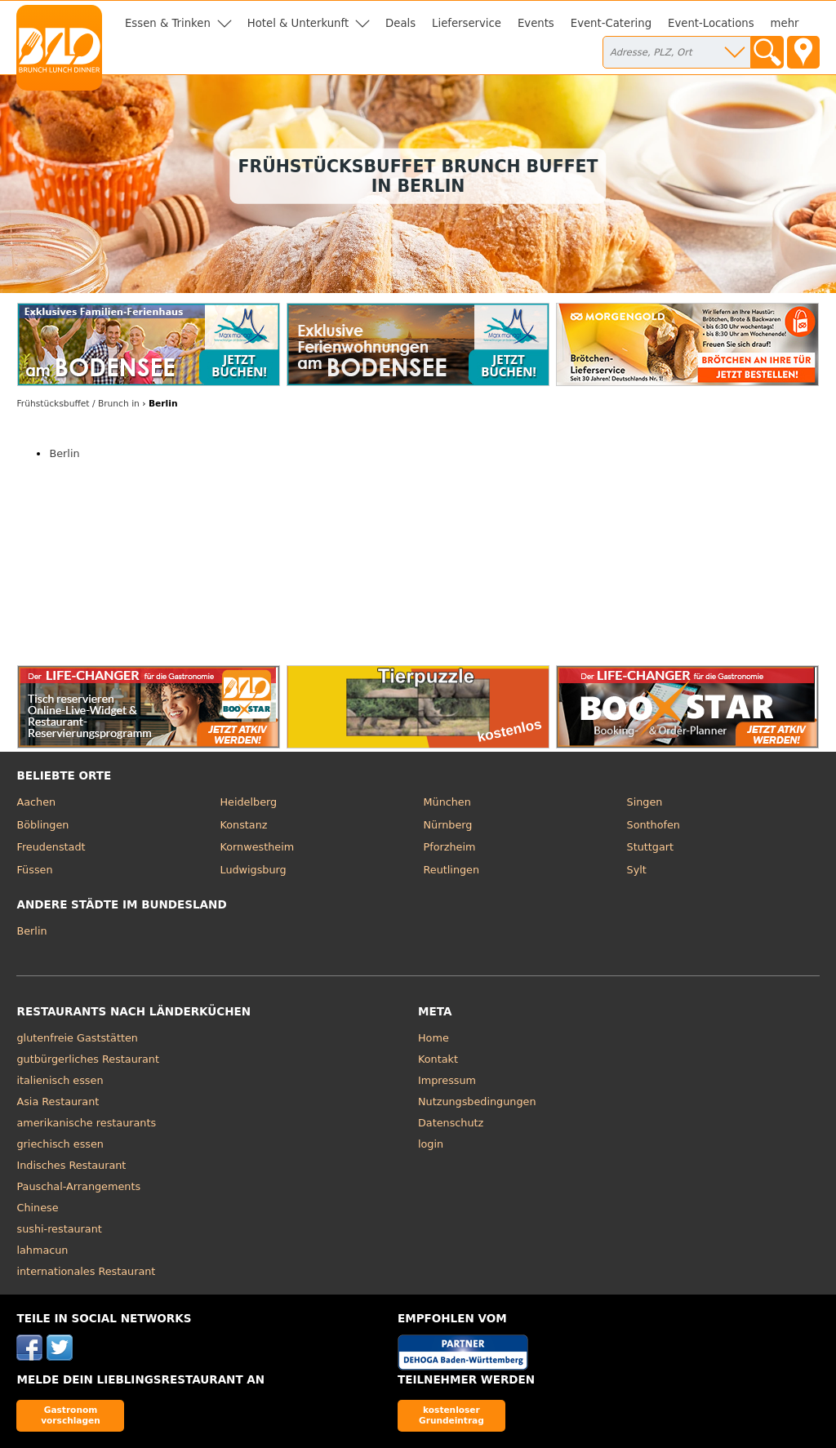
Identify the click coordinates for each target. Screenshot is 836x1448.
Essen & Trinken (168, 23)
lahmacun (42, 1250)
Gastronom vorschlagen (70, 1415)
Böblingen (42, 825)
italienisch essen (59, 1080)
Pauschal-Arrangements (78, 1186)
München (447, 802)
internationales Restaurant (85, 1271)
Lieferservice (466, 23)
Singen (645, 802)
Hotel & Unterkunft (298, 23)
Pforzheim (450, 847)
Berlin (64, 453)
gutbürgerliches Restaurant (87, 1059)
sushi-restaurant (58, 1229)
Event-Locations (711, 23)
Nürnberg (448, 825)
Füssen (34, 870)
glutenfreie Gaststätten (76, 1038)
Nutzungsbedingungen (477, 1101)
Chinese (37, 1207)
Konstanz (243, 825)
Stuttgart (650, 847)
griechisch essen (59, 1144)
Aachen (36, 802)
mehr (785, 23)
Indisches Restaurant (71, 1165)
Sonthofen (653, 825)
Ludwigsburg (253, 870)
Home (433, 1038)
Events (536, 23)
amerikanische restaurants (86, 1123)
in (77, 403)
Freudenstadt (50, 847)
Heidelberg (248, 802)
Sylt (637, 870)
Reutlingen (452, 870)
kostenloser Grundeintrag (451, 1415)
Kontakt (438, 1059)
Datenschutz (450, 1123)
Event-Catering (611, 23)
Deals (400, 23)
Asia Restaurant (57, 1101)
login (430, 1144)
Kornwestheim (257, 847)
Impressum (447, 1080)
